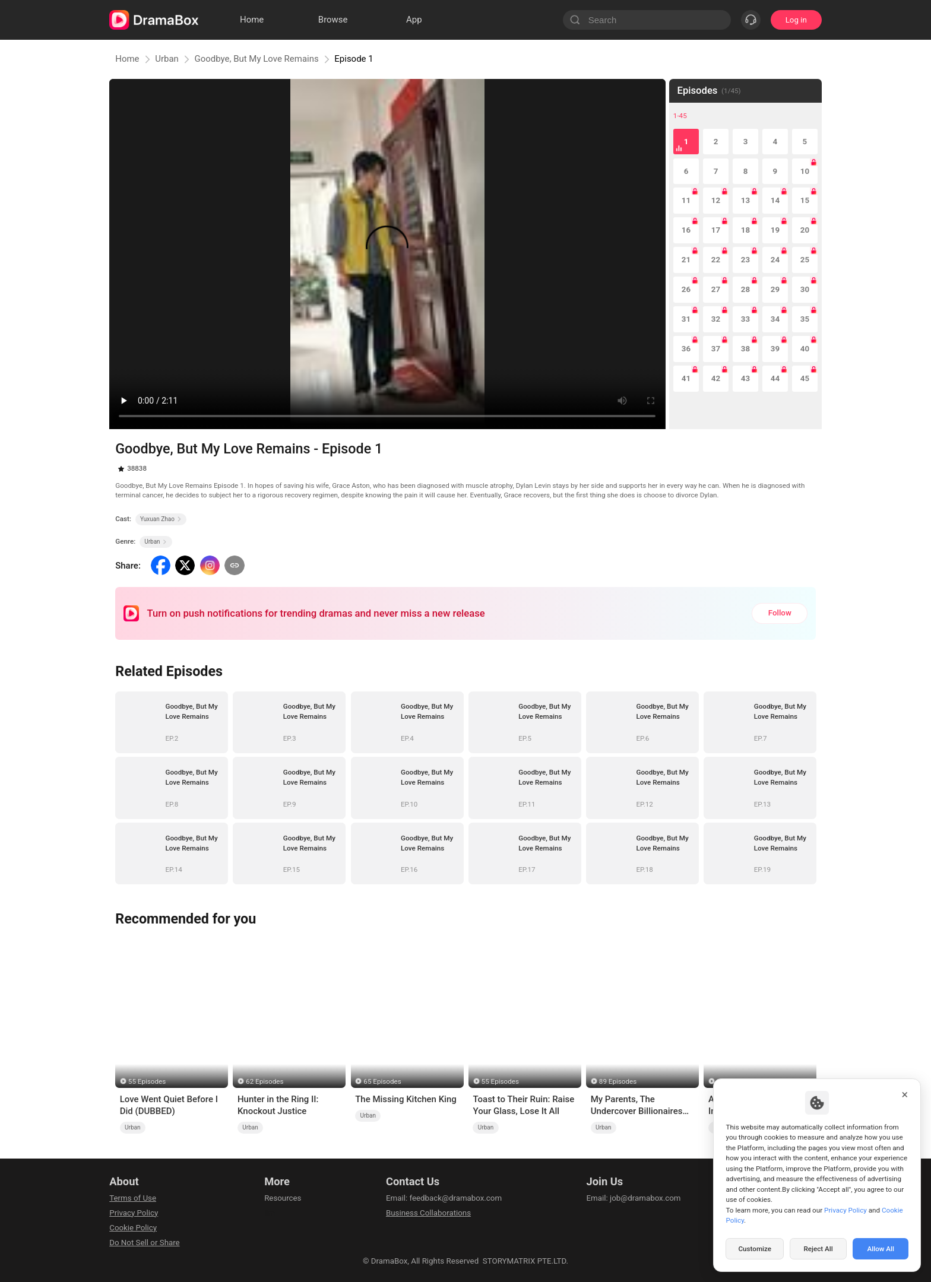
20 (804, 230)
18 (745, 230)
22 (715, 259)
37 (715, 348)
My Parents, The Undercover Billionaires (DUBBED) (637, 1106)
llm (269, 1212)
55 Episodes (147, 1081)
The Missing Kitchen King (406, 1099)
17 (715, 230)
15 (804, 200)
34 (775, 319)
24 (775, 259)
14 (775, 200)
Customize (754, 1249)
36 (686, 348)
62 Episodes (264, 1081)
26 (686, 289)
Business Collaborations (428, 1212)
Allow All (881, 1249)
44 (775, 378)
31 (686, 319)
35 (804, 319)
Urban (167, 58)
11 (686, 200)
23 (745, 259)
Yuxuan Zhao (160, 519)
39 (775, 348)
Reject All (817, 1249)
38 (745, 348)
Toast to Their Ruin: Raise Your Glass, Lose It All (523, 1105)
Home (127, 58)
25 (804, 259)
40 (804, 348)
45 (804, 378)
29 (775, 289)
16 (686, 230)
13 (745, 200)
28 (745, 289)
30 (804, 289)
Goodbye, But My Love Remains (256, 58)
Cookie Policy (133, 1227)
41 (686, 378)
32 (715, 319)
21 (686, 259)
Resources (282, 1198)
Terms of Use (132, 1198)
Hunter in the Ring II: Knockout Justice (278, 1105)
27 (715, 289)
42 (715, 378)
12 (715, 200)
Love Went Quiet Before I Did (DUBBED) (169, 1105)
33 (745, 319)
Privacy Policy (133, 1212)
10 (804, 171)
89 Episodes (617, 1081)
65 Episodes (382, 1081)
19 (775, 230)
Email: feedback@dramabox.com (444, 1198)
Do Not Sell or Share (144, 1242)
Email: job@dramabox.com (634, 1198)
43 (745, 378)
